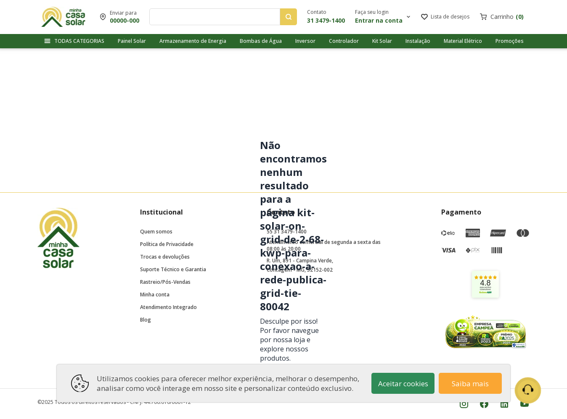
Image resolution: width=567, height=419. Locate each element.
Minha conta (155, 294)
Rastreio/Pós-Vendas (165, 281)
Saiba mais (470, 383)
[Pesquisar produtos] (288, 16)
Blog (145, 319)
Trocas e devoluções (165, 256)
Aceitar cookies (403, 383)
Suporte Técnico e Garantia (173, 269)
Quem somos (156, 231)
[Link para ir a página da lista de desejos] (445, 16)
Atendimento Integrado (168, 307)
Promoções (509, 41)
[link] (485, 284)
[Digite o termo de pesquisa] (216, 17)
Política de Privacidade (166, 244)
